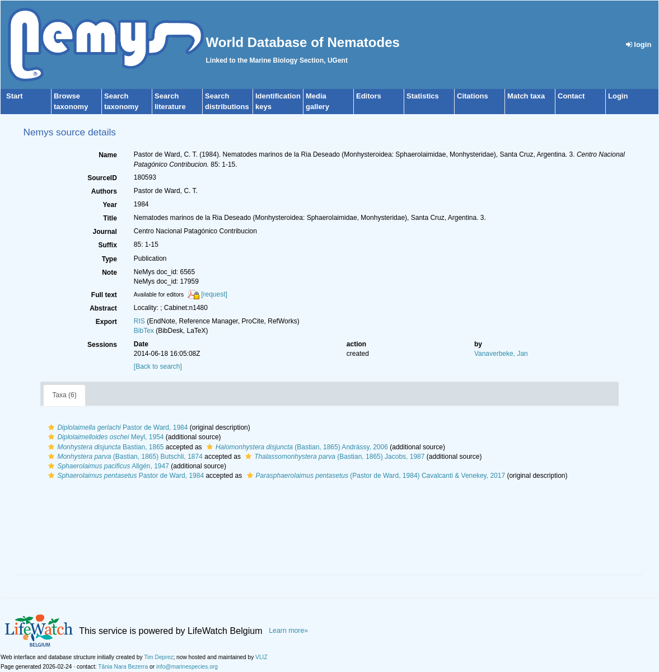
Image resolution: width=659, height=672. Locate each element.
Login (618, 96)
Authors (104, 191)
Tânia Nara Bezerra (123, 667)
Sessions (102, 345)
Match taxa (526, 96)
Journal (104, 232)
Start (14, 96)
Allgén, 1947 (107, 466)
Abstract (103, 308)
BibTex (144, 331)
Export (106, 322)
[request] (214, 294)
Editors (368, 96)
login (639, 44)
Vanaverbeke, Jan (501, 354)
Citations (472, 96)
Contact (571, 96)
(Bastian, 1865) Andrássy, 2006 (296, 447)
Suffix (107, 245)
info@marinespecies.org (187, 667)
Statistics (422, 96)
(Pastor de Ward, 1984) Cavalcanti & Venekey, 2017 (375, 476)
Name (108, 155)
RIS (139, 321)
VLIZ (261, 657)
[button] (51, 427)
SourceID (102, 178)
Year (109, 205)
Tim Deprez (158, 657)
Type (109, 259)
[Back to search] (158, 366)
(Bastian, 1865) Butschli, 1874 (123, 456)
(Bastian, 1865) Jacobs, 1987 (333, 456)
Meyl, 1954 (104, 437)
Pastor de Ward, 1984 (116, 427)
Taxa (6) (64, 395)
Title (109, 218)
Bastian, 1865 (104, 447)
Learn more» (288, 631)
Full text (104, 295)
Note (109, 272)
